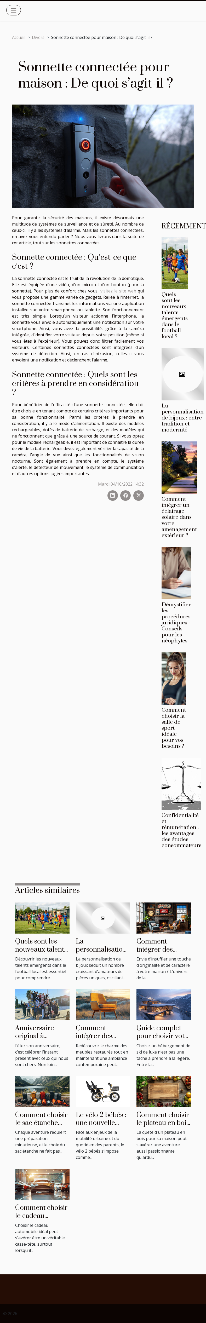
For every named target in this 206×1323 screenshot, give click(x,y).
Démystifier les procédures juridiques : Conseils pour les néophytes (176, 622)
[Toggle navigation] (13, 10)
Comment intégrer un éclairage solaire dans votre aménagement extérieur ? (179, 517)
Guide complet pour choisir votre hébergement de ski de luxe (163, 1040)
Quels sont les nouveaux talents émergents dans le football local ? (175, 315)
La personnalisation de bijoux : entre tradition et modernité (183, 417)
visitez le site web (118, 291)
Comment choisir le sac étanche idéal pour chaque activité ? (41, 1127)
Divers (38, 37)
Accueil (18, 37)
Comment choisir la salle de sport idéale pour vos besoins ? (174, 728)
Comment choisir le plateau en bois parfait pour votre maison (163, 1127)
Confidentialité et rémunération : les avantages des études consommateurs (181, 830)
